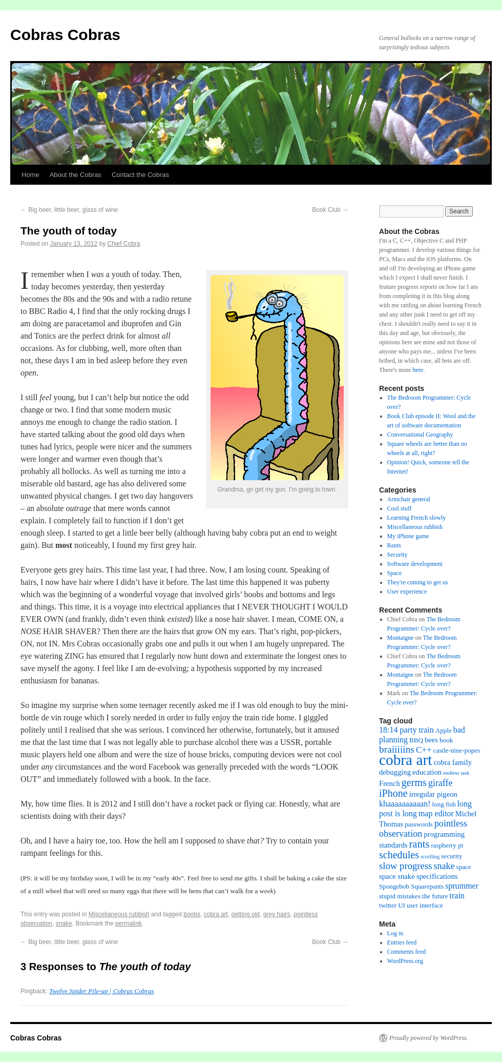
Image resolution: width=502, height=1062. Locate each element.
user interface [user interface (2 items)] (425, 905)
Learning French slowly (416, 517)
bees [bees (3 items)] (431, 740)
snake (64, 923)
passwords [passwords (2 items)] (419, 824)
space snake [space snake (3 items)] (397, 876)
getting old (246, 914)
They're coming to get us (417, 582)
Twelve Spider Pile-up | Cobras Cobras (101, 991)
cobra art (216, 914)
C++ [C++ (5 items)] (424, 750)
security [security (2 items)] (451, 856)
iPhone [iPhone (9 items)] (393, 793)
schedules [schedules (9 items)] (399, 854)
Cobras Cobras (65, 34)
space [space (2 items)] (463, 867)
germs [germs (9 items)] (414, 782)
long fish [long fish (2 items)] (443, 804)
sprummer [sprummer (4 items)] (461, 885)
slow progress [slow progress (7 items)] (405, 865)
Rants (394, 545)
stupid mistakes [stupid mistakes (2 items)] (400, 896)
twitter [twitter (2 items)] (387, 905)
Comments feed (406, 951)
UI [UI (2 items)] (401, 905)
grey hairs (276, 914)
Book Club (330, 209)
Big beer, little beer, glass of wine (69, 209)
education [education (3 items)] (427, 772)
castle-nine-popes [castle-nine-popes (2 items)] (456, 750)
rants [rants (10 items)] (419, 844)
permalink (128, 923)
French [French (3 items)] (389, 783)
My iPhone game (408, 536)
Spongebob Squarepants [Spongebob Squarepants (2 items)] (411, 886)
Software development (415, 563)
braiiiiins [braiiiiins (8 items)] (396, 749)
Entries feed (402, 942)
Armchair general (408, 499)
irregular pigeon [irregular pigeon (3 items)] (433, 794)
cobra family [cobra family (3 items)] (452, 762)
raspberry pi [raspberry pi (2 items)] (447, 845)
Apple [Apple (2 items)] (443, 730)
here (417, 369)
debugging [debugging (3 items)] (395, 772)
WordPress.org (405, 961)
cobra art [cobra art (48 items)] (405, 760)
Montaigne (400, 637)
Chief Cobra (124, 243)
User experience (407, 591)
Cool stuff (399, 508)
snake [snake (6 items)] (443, 866)
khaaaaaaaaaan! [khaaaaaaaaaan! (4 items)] (404, 803)
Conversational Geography (420, 434)
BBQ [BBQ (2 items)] (416, 740)
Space (394, 573)
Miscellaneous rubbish (119, 914)
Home (30, 175)
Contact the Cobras (140, 175)
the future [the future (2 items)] (435, 896)
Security (397, 554)
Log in (395, 933)
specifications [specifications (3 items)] (437, 876)
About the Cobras (75, 175)
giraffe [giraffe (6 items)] (440, 783)
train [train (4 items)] (457, 895)
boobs (191, 914)
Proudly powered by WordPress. (428, 1037)
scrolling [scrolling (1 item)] (430, 856)
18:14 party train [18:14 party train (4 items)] (406, 729)
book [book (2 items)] (446, 740)
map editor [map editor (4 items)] (436, 813)
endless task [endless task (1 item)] (456, 773)
